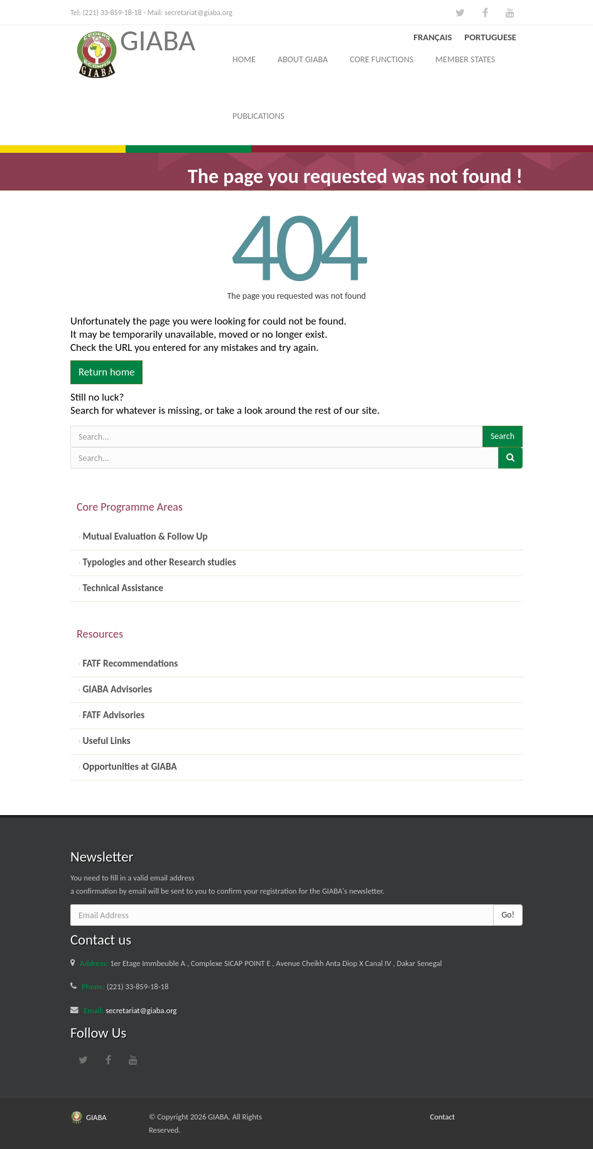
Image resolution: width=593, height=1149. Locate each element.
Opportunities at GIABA (128, 766)
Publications (258, 116)
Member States (465, 59)
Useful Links (105, 741)
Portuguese (490, 37)
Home (244, 59)
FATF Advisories (112, 715)
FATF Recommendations (129, 663)
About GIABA (303, 59)
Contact (442, 1116)
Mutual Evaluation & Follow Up (143, 536)
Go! (507, 914)
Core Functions (381, 59)
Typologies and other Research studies (158, 562)
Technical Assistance (121, 588)
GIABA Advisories (116, 689)
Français (432, 37)
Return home (106, 372)
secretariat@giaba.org (198, 12)
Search (502, 436)
